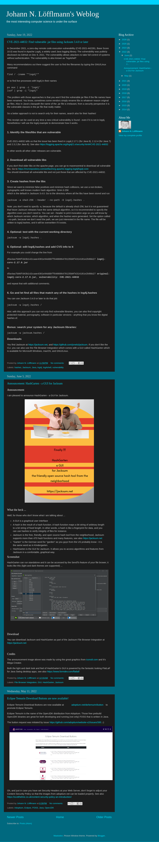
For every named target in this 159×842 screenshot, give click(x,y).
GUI (39, 682)
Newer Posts (15, 817)
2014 (124, 109)
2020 (124, 85)
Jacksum (26, 367)
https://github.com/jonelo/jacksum (70, 344)
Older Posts (104, 817)
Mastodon (58, 836)
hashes (17, 367)
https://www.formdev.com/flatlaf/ (63, 671)
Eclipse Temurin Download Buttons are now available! (37, 698)
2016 (124, 101)
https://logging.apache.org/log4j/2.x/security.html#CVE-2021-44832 (74, 144)
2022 (124, 52)
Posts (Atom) (26, 823)
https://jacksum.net (38, 344)
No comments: (58, 363)
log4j (39, 367)
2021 (124, 81)
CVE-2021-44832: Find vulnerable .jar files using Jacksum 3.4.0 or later (47, 42)
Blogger (101, 836)
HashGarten (48, 682)
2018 (124, 93)
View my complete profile (130, 135)
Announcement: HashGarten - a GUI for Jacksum (35, 383)
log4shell (47, 367)
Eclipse (27, 808)
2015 (124, 105)
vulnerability (58, 367)
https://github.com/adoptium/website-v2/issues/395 (75, 722)
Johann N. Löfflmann (132, 131)
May (126, 76)
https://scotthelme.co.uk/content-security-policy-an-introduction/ (39, 797)
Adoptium (18, 808)
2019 (124, 89)
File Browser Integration (25, 682)
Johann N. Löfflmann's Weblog (52, 14)
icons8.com (92, 659)
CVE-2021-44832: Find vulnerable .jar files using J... (136, 61)
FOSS (35, 808)
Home (60, 817)
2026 (124, 39)
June (126, 55)
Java (34, 367)
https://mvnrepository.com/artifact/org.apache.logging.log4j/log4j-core (53, 169)
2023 (124, 48)
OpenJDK (49, 808)
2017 (124, 97)
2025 (124, 44)
